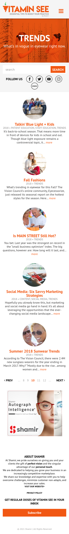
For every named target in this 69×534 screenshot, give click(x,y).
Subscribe (34, 513)
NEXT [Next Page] (60, 380)
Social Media (39, 299)
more (49, 142)
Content (25, 299)
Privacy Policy (34, 492)
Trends (61, 128)
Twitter (39, 79)
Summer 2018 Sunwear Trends (34, 351)
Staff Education (45, 128)
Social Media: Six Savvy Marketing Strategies (34, 293)
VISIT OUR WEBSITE (35, 486)
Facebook (29, 79)
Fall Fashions (34, 180)
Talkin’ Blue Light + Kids (34, 124)
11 (38, 380)
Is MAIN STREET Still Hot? (34, 235)
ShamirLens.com (34, 86)
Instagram (58, 79)
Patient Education (22, 128)
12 (44, 380)
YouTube (48, 79)
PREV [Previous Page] (8, 380)
